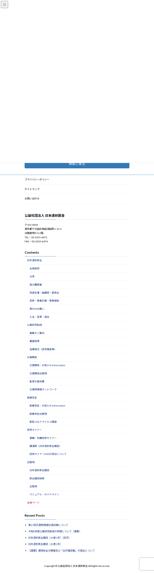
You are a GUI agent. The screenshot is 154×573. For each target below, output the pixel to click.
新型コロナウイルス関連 (43, 421)
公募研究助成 (34, 325)
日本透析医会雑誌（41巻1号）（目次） (49, 537)
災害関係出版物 (38, 373)
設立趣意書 (36, 284)
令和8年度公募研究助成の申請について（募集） (55, 531)
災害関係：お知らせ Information (47, 365)
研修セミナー (34, 430)
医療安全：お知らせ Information (47, 405)
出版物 (30, 462)
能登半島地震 (37, 381)
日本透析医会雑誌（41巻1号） (45, 544)
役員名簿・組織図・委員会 (44, 292)
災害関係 (32, 357)
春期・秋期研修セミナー (43, 438)
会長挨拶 (34, 268)
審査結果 (34, 341)
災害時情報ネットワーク (43, 389)
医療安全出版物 (38, 413)
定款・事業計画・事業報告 (44, 300)
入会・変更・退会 (39, 316)
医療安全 (32, 397)
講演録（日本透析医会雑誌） (46, 446)
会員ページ (33, 502)
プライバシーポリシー (37, 179)
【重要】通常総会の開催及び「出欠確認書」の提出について (61, 550)
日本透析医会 (34, 260)
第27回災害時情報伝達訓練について (48, 524)
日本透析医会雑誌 (39, 470)
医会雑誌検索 (37, 478)
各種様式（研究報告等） (43, 349)
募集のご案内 (37, 333)
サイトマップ (32, 189)
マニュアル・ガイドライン (44, 494)
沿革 (32, 276)
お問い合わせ (32, 198)
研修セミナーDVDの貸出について (48, 454)
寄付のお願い (37, 308)
